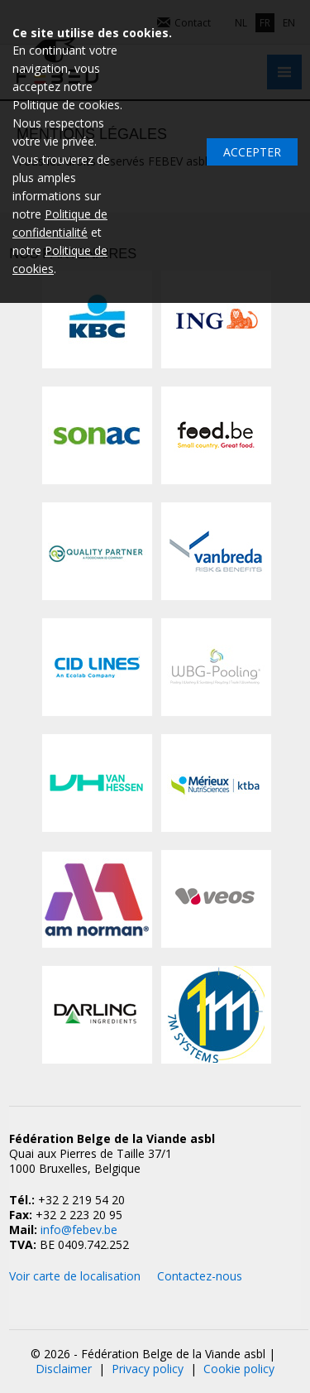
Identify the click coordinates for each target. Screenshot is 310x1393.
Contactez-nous (199, 1276)
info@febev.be (79, 1229)
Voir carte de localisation (75, 1276)
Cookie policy (238, 1368)
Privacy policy (148, 1368)
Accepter (252, 152)
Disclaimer (64, 1368)
